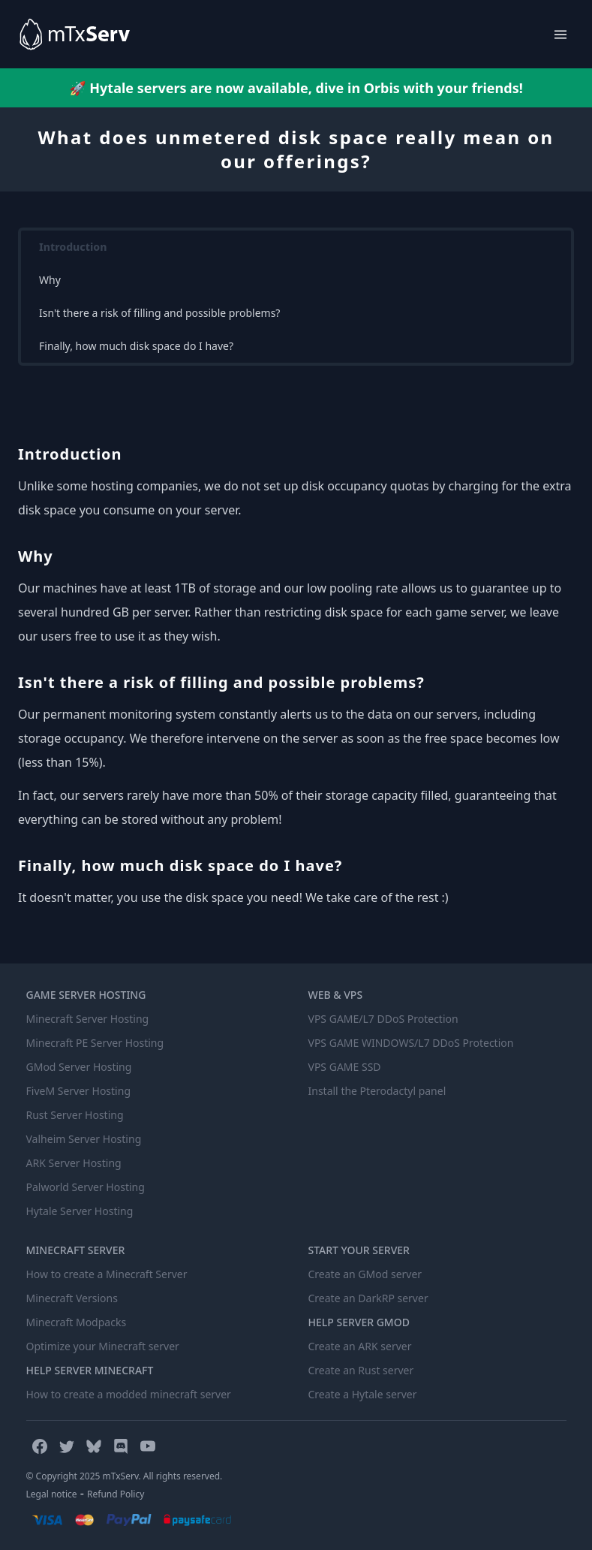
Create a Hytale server (362, 1394)
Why (50, 280)
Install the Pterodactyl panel (377, 1091)
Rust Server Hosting (75, 1115)
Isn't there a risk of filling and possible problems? (159, 313)
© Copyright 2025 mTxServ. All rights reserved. (124, 1476)
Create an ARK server (360, 1346)
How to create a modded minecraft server (128, 1394)
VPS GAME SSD (344, 1067)
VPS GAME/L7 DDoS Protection (383, 1019)
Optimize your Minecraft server (102, 1346)
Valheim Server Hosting (84, 1139)
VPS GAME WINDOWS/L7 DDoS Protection (411, 1043)
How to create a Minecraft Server (107, 1274)
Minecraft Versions (72, 1298)
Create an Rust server (361, 1370)
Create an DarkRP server (368, 1298)
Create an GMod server (365, 1274)
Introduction (73, 247)
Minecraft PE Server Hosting (95, 1043)
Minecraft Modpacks (76, 1322)
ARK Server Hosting (74, 1163)
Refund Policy (115, 1494)
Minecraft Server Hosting (87, 1019)
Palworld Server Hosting (85, 1187)
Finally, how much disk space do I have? (136, 346)
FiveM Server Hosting (78, 1091)
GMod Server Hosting (79, 1067)
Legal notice (51, 1494)
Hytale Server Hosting (80, 1211)
